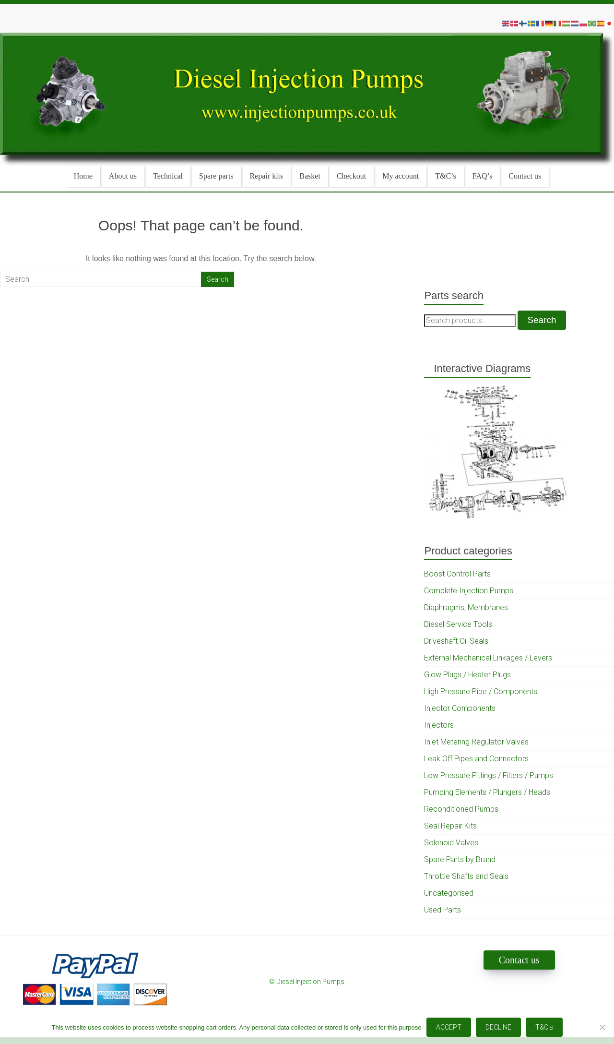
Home (83, 176)
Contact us (524, 176)
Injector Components (460, 708)
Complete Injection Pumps (468, 590)
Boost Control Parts (457, 573)
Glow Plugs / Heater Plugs (467, 674)
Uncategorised (448, 893)
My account (400, 176)
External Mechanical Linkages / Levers (488, 657)
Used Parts (442, 909)
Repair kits (266, 176)
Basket (309, 176)
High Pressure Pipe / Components (480, 691)
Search (541, 320)
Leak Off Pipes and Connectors (476, 758)
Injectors (439, 725)
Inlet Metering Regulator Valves (476, 741)
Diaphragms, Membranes (466, 607)
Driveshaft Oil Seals (456, 641)
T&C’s (445, 176)
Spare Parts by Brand (460, 859)
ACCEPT (448, 1027)
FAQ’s (482, 176)
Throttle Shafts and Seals (466, 876)
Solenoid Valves (451, 842)
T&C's (544, 1027)
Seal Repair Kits (450, 825)
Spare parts (216, 176)
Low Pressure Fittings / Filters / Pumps (488, 775)
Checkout (351, 176)
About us (123, 176)
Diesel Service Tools (458, 624)
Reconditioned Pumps (461, 809)
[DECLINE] (602, 1027)
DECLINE (498, 1027)
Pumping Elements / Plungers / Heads (487, 792)
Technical (168, 176)
